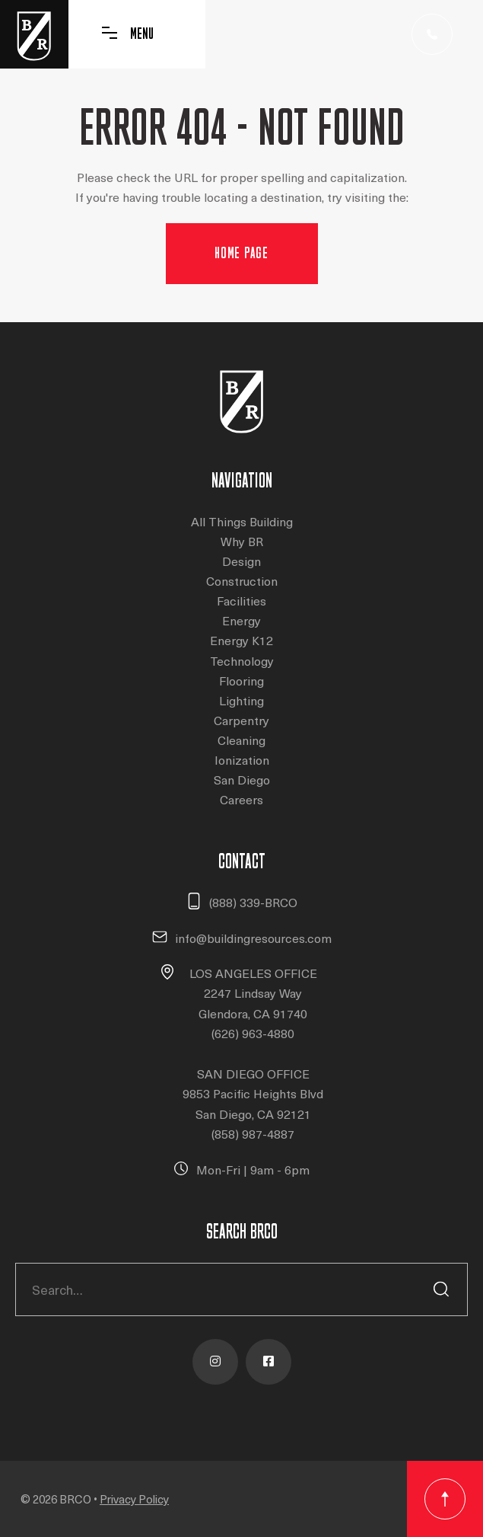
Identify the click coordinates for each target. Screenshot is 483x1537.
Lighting (241, 700)
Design (241, 561)
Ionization (241, 760)
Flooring (241, 681)
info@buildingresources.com (253, 938)
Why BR (242, 541)
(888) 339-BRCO (253, 902)
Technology (242, 661)
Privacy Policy (134, 1499)
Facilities (241, 601)
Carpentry (241, 720)
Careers (241, 799)
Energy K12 (241, 640)
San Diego (242, 780)
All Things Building (242, 521)
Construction (242, 581)
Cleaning (241, 740)
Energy (241, 620)
